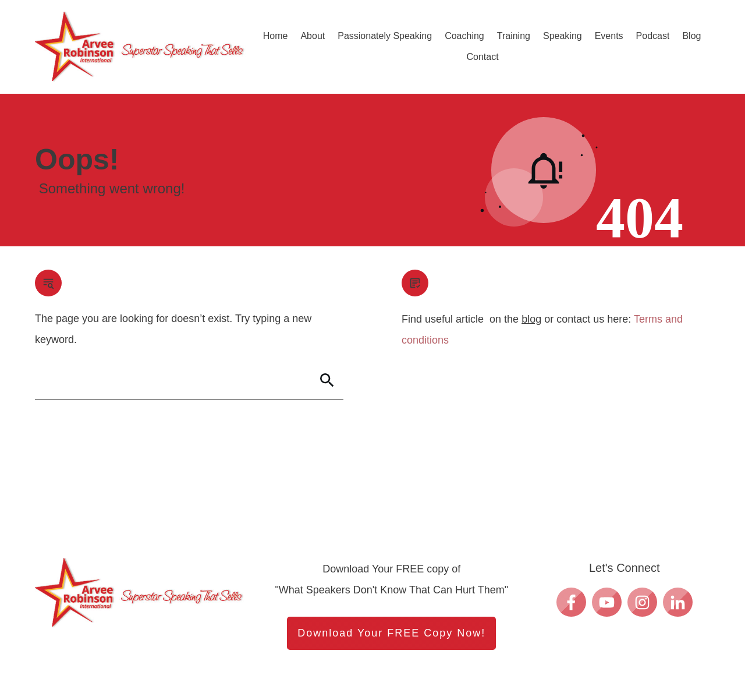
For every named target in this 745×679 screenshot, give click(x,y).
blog (531, 319)
